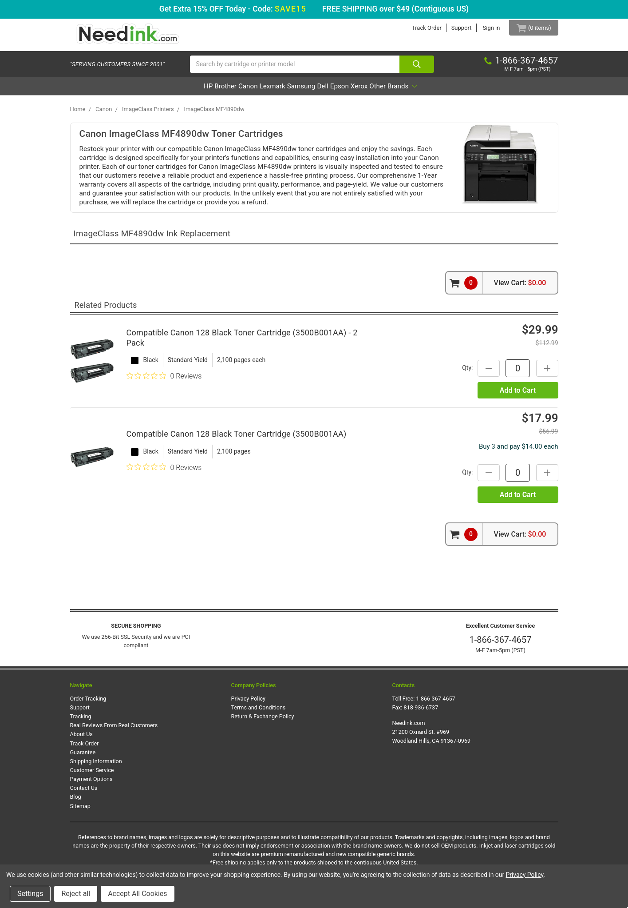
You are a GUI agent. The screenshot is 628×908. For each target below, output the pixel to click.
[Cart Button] (530, 27)
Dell (335, 90)
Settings (30, 893)
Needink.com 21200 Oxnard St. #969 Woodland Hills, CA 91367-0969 (431, 736)
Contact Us (84, 792)
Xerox (395, 90)
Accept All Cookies (137, 893)
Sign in (485, 28)
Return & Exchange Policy (262, 720)
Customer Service (92, 774)
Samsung (301, 90)
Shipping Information (96, 765)
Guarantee (83, 756)
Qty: (463, 372)
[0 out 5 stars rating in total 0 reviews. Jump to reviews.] (164, 380)
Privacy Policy (248, 702)
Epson (363, 90)
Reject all (75, 893)
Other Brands (443, 90)
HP (158, 90)
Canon (222, 90)
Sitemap (80, 810)
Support (455, 28)
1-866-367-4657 (500, 644)
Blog (75, 801)
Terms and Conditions (258, 712)
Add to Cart (518, 394)
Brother (187, 90)
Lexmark (259, 90)
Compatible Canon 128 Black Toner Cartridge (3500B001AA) (236, 438)
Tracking (80, 720)
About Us (81, 738)
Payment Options (91, 783)
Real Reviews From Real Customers (114, 729)
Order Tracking (88, 702)
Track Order (420, 28)
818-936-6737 (421, 712)
